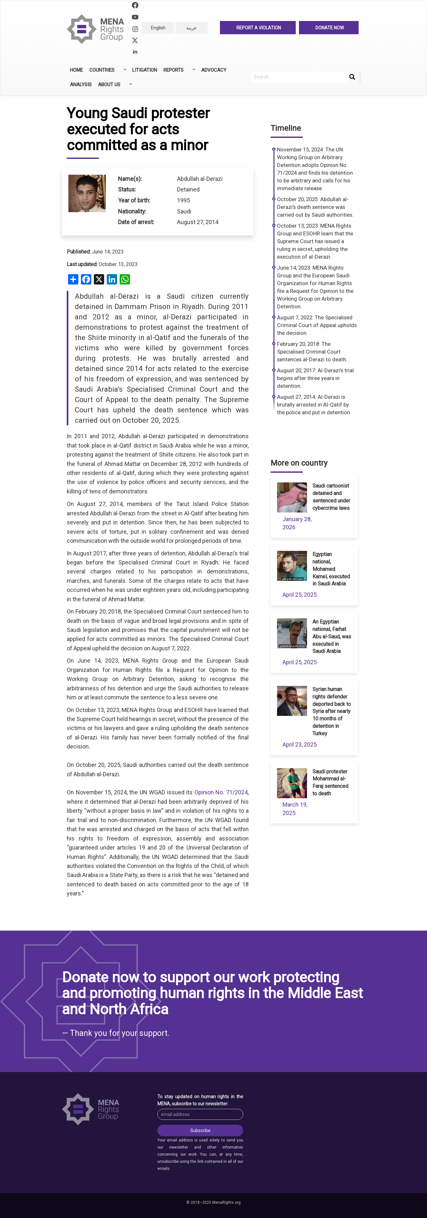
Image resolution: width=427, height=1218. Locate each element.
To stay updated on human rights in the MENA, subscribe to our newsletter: (200, 1100)
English (158, 27)
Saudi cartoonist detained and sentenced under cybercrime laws (331, 497)
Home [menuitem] (76, 70)
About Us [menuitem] (114, 87)
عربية (191, 27)
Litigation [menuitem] (144, 70)
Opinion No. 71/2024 (221, 792)
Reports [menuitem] (178, 72)
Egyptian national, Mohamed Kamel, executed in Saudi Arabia (331, 569)
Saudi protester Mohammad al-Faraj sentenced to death (330, 783)
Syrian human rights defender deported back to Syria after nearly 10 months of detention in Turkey (332, 711)
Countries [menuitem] (107, 72)
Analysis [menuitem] (81, 85)
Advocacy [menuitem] (213, 70)
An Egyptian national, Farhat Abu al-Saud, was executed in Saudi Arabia (332, 636)
